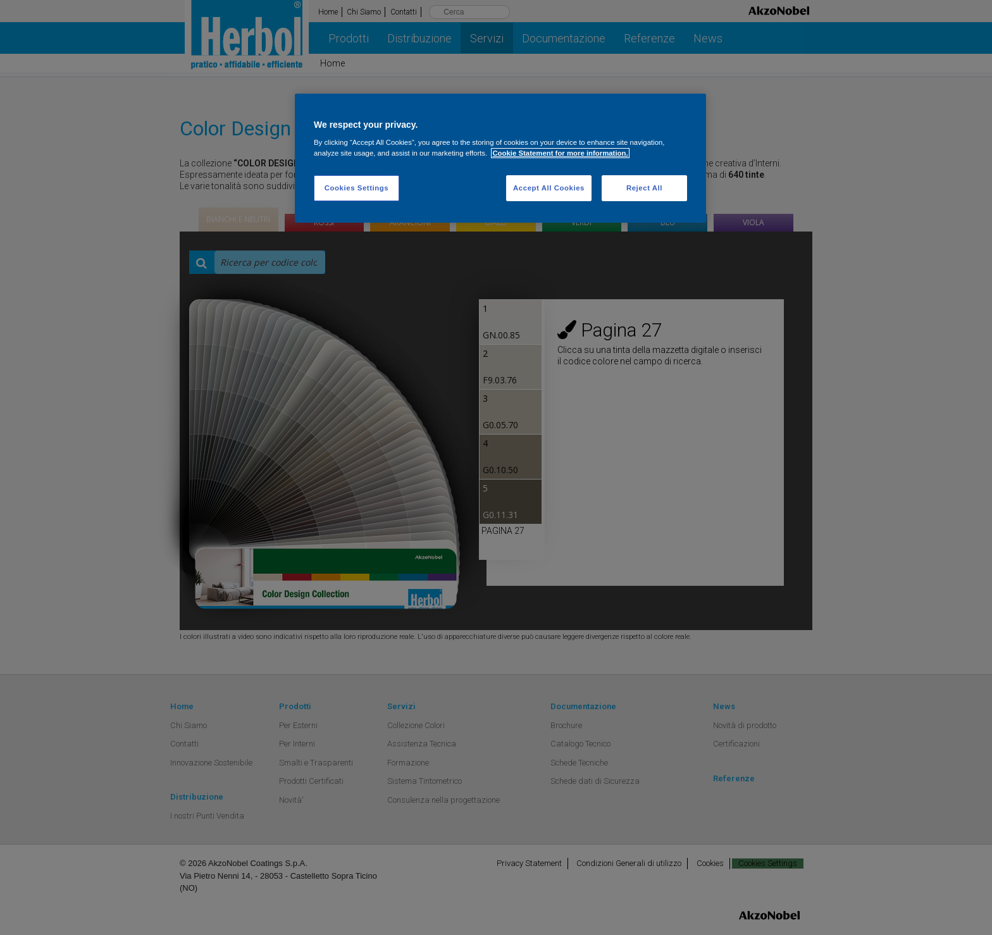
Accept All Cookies (549, 188)
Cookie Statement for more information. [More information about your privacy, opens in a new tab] (560, 153)
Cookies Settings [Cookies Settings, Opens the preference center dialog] (356, 188)
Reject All (644, 188)
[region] (500, 158)
